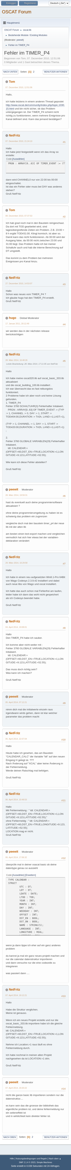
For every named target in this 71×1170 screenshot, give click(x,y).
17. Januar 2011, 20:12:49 (17, 323)
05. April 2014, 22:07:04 (16, 739)
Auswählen (18, 159)
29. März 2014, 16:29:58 (16, 563)
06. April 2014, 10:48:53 (16, 799)
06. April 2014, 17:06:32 (16, 857)
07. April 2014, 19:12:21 (16, 995)
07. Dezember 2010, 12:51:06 (18, 87)
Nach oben (9, 1137)
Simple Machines (44, 1162)
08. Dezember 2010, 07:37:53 (18, 216)
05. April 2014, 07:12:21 (16, 702)
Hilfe (12, 1158)
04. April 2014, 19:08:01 (16, 627)
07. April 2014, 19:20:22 (16, 1088)
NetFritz (14, 135)
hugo (12, 317)
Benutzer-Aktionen (55, 72)
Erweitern (30, 875)
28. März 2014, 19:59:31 (16, 495)
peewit (20, 40)
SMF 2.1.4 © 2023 (27, 1162)
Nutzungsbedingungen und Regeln (31, 1158)
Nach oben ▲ (55, 1158)
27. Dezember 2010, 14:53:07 (18, 283)
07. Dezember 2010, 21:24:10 (18, 141)
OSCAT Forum (16, 11)
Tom (12, 81)
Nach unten (10, 72)
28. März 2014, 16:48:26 (16, 360)
